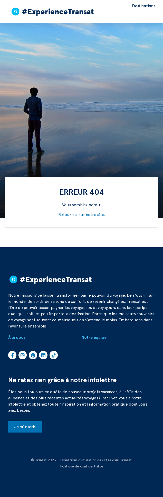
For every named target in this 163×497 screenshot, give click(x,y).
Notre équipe (94, 337)
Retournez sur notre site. (81, 214)
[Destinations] (144, 6)
